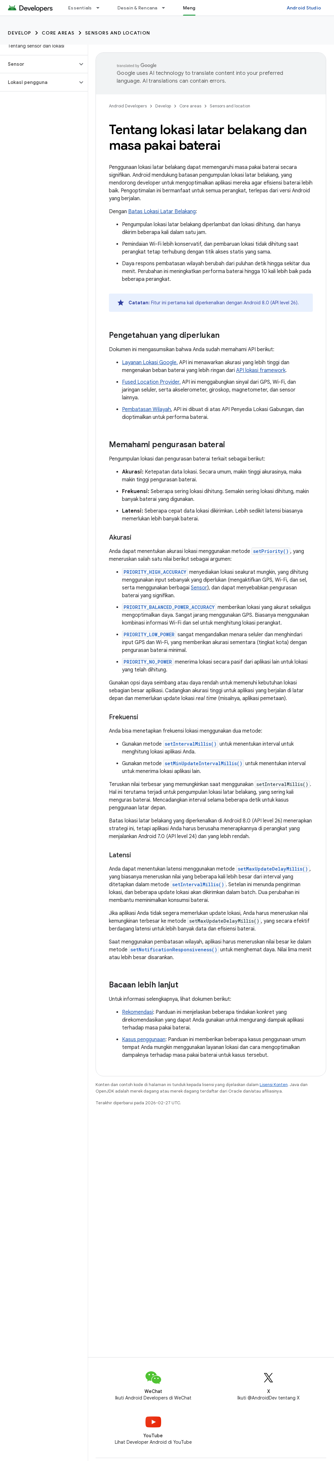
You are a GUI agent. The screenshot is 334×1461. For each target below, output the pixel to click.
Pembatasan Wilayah (146, 409)
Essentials (80, 8)
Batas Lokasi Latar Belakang (162, 211)
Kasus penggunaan (143, 1039)
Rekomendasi (137, 1012)
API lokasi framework (260, 370)
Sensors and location (117, 33)
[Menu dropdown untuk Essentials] (101, 8)
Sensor (199, 588)
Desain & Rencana (137, 8)
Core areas (58, 33)
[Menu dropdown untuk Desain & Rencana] (166, 8)
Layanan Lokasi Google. (150, 362)
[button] (38, 64)
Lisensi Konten (274, 1084)
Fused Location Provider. (151, 382)
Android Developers (128, 106)
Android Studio (304, 8)
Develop (19, 33)
